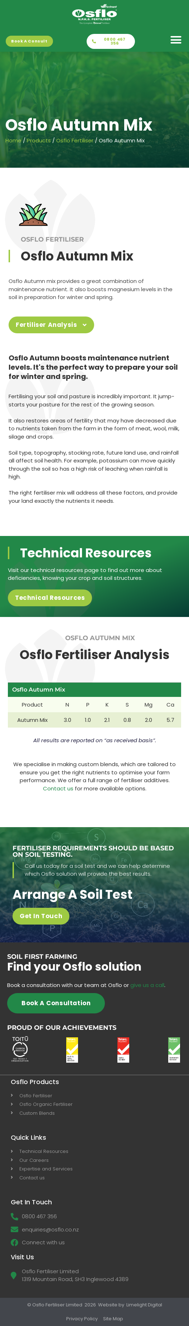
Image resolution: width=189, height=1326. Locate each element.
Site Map (113, 1318)
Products (39, 140)
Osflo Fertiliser (74, 140)
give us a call (147, 985)
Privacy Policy (82, 1318)
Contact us (58, 788)
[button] (176, 40)
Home (13, 140)
